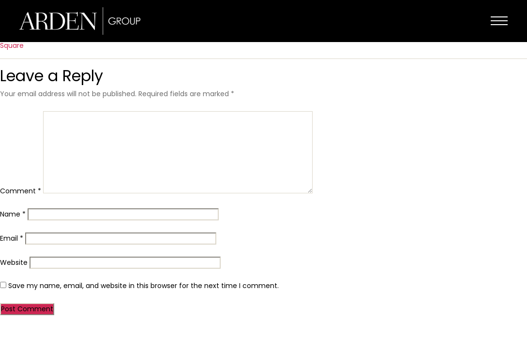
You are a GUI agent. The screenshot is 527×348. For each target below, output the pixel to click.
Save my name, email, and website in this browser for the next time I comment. (143, 285)
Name (13, 214)
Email (11, 238)
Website (14, 262)
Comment (20, 191)
